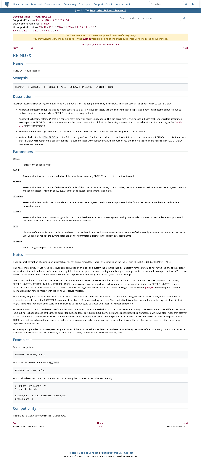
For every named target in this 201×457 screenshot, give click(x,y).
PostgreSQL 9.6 (42, 16)
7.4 (41, 30)
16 (57, 20)
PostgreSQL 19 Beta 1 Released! (108, 10)
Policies (72, 445)
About (25, 4)
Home (16, 4)
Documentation (52, 4)
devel (47, 23)
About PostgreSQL (111, 445)
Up (32, 47)
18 (47, 20)
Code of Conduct (88, 445)
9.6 (60, 27)
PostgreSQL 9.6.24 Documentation (100, 44)
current (87, 38)
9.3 (76, 27)
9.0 (92, 27)
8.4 (14, 30)
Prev (15, 47)
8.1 (31, 30)
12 (45, 27)
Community (70, 4)
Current (40, 20)
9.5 (65, 27)
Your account (123, 4)
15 (62, 20)
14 (67, 20)
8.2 (25, 30)
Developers (85, 4)
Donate (109, 4)
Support (98, 4)
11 (50, 27)
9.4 (70, 27)
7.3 (47, 30)
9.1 (87, 27)
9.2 (81, 27)
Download (36, 4)
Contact (128, 445)
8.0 (36, 30)
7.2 (52, 30)
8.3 (20, 30)
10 (54, 27)
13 (40, 27)
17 (52, 20)
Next (185, 47)
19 (40, 23)
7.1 (58, 30)
